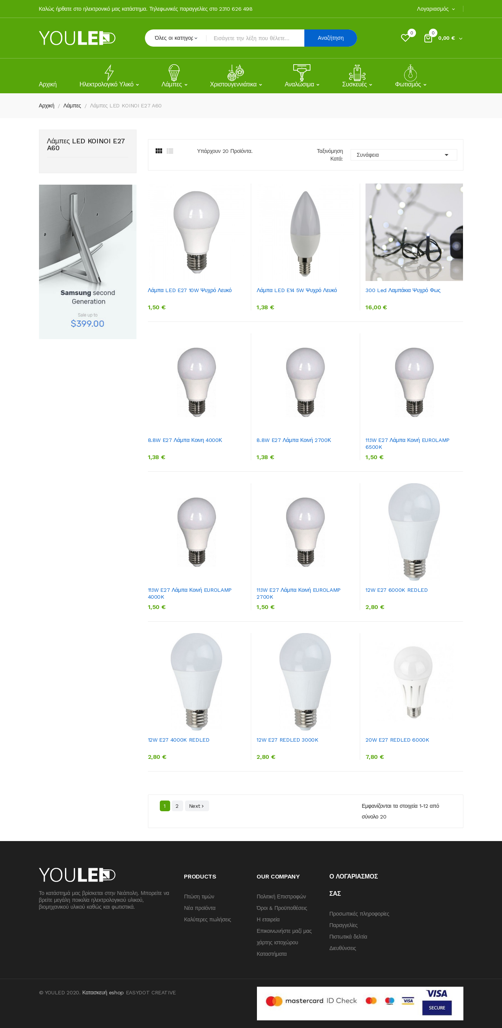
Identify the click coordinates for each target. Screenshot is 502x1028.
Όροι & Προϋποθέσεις (282, 908)
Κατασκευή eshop (103, 992)
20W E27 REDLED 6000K (397, 740)
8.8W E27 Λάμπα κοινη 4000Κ (185, 440)
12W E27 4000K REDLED (179, 740)
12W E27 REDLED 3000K (287, 740)
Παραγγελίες (343, 925)
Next (197, 806)
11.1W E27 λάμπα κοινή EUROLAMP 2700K (298, 593)
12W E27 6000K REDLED (396, 590)
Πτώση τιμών (199, 896)
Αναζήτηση (331, 38)
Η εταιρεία (268, 919)
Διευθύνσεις (342, 948)
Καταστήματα (271, 954)
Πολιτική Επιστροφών (281, 896)
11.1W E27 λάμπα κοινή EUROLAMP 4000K (190, 593)
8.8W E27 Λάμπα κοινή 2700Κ (294, 440)
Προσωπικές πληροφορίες (359, 914)
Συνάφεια (404, 154)
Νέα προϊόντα (199, 908)
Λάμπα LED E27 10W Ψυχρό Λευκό (190, 290)
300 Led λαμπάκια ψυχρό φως (403, 290)
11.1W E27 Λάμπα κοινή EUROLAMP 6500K (407, 443)
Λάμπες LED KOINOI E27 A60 (86, 145)
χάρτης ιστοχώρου (277, 942)
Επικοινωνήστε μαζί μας (284, 931)
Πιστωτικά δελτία (348, 937)
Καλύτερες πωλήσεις (207, 919)
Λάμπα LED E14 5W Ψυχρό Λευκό (297, 290)
